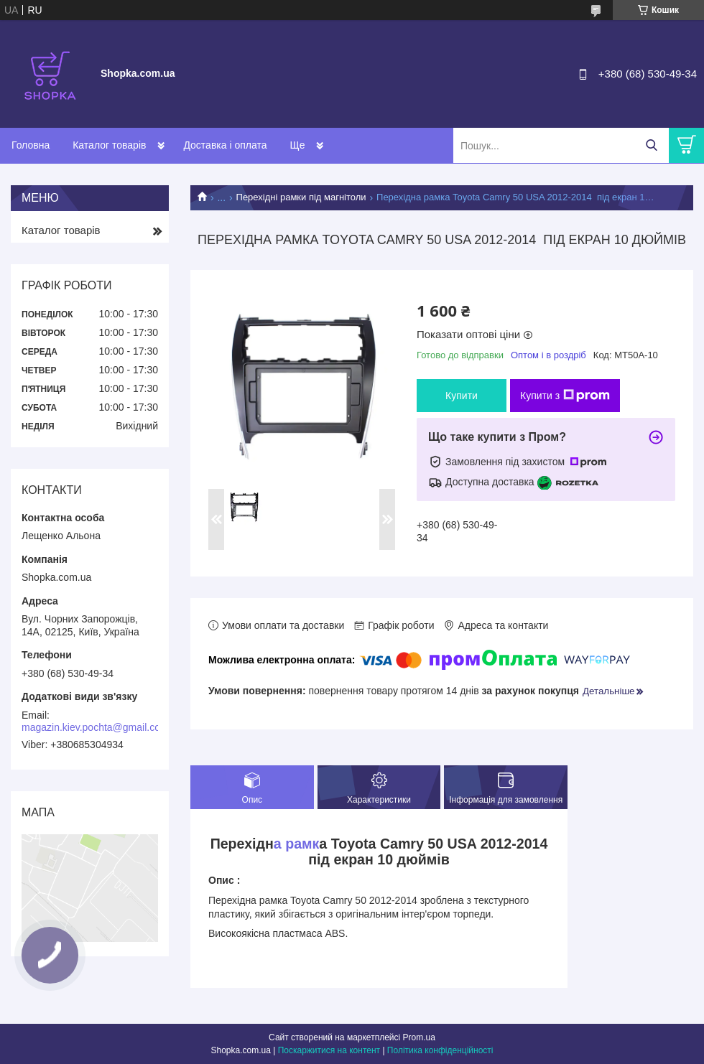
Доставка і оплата (225, 145)
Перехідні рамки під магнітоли (301, 197)
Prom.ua (419, 1037)
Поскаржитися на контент (329, 1050)
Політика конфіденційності (440, 1050)
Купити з (565, 395)
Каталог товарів (109, 145)
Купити (461, 395)
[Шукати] (651, 145)
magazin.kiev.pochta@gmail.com (95, 727)
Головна (30, 145)
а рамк (297, 843)
